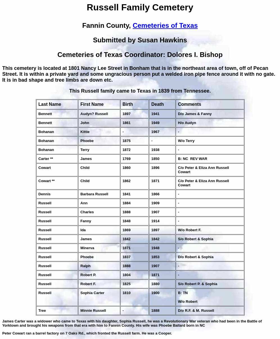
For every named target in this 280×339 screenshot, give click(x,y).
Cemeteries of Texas (165, 25)
